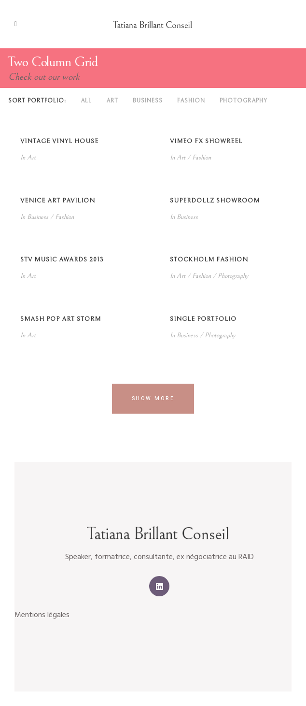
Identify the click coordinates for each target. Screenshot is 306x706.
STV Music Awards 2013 (62, 259)
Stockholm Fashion (209, 259)
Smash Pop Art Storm (60, 319)
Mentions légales (42, 615)
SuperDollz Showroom (215, 200)
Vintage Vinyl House (59, 141)
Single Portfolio (203, 319)
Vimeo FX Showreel (206, 141)
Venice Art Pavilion (57, 200)
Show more (153, 398)
